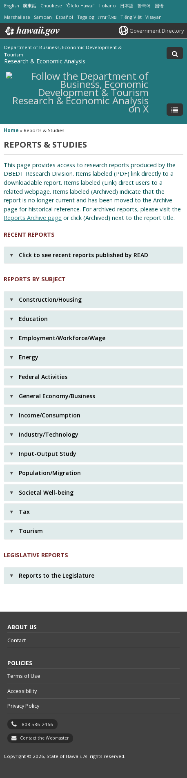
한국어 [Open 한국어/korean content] (144, 5)
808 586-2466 (37, 724)
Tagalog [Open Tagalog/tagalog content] (85, 17)
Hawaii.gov (31, 31)
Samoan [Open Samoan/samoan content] (43, 17)
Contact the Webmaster (44, 738)
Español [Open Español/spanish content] (64, 17)
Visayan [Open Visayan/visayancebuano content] (153, 17)
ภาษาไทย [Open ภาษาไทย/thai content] (107, 17)
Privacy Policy (23, 705)
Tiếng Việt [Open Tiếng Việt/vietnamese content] (131, 17)
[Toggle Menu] (175, 109)
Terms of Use (23, 675)
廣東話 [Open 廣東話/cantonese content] (29, 5)
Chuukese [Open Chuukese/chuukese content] (51, 5)
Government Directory (156, 30)
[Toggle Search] (175, 53)
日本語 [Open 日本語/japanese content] (127, 5)
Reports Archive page (33, 218)
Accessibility (22, 691)
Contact (16, 640)
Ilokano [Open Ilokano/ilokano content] (107, 5)
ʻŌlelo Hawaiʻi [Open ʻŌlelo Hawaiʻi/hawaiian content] (81, 5)
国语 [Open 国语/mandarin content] (159, 5)
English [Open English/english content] (11, 5)
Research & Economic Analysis (44, 61)
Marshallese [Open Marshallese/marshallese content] (17, 17)
